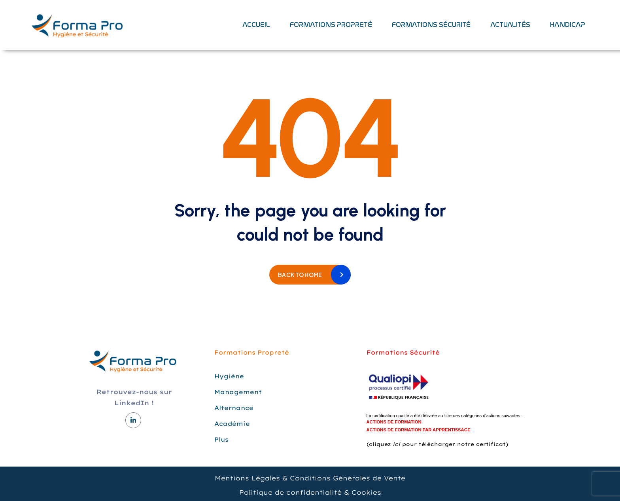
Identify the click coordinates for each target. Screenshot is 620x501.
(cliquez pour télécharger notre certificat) (437, 444)
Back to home (300, 274)
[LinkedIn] (133, 420)
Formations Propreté (331, 24)
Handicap (567, 24)
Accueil (256, 24)
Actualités (510, 24)
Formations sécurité (431, 24)
